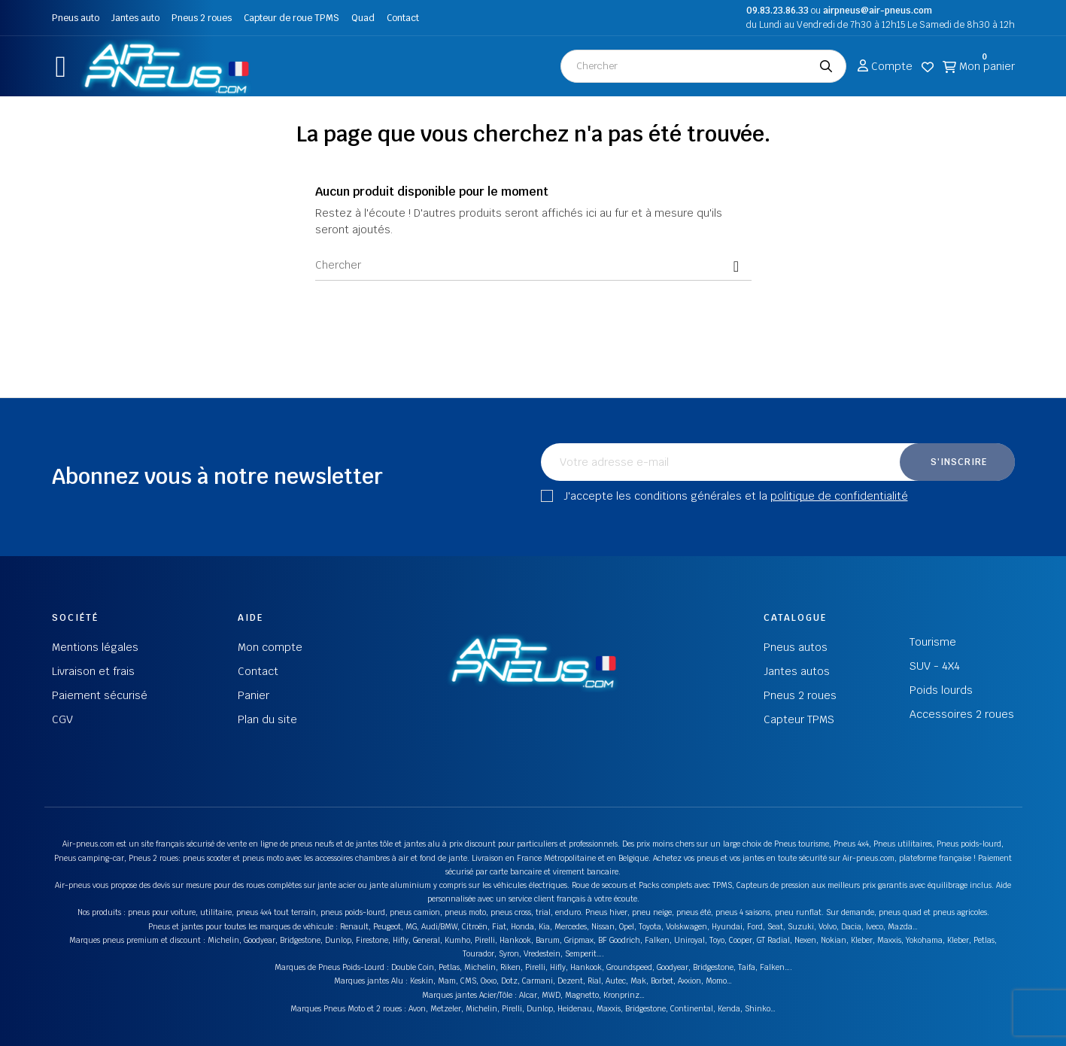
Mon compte (270, 647)
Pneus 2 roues (202, 18)
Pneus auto (75, 18)
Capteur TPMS (799, 719)
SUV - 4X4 (935, 666)
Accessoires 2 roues (962, 714)
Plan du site (267, 719)
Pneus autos (796, 647)
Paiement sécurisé (99, 695)
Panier (253, 695)
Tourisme (933, 642)
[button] (61, 66)
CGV (62, 719)
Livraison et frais (93, 671)
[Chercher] (533, 266)
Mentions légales (95, 647)
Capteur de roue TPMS (291, 18)
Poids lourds (941, 690)
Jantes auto (135, 18)
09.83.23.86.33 (777, 11)
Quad (363, 18)
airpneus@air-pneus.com (877, 11)
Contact (403, 18)
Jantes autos (797, 671)
